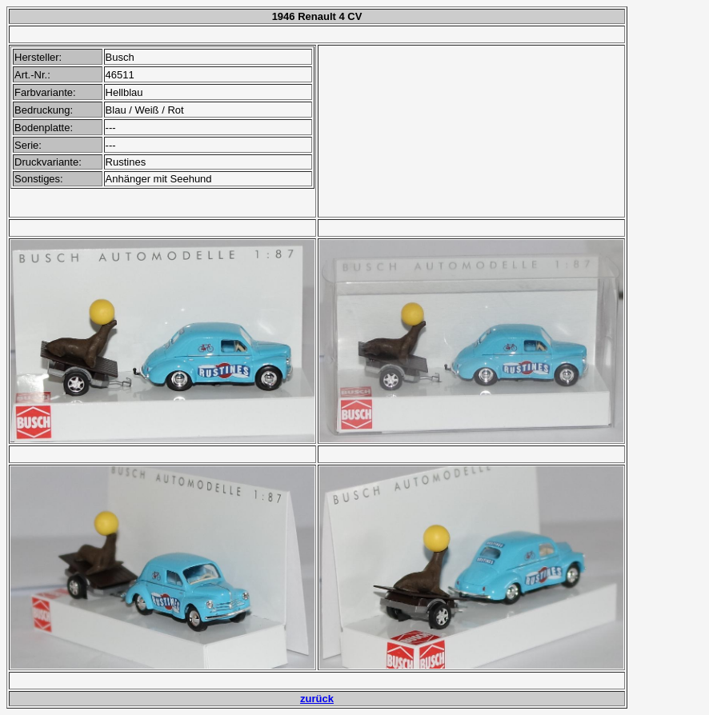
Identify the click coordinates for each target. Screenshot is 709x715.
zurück (317, 699)
